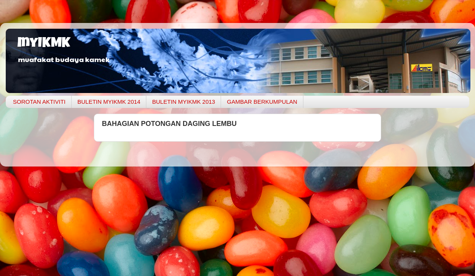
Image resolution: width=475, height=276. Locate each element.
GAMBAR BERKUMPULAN (262, 101)
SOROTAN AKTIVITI (39, 101)
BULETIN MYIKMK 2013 (183, 101)
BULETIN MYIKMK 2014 (108, 101)
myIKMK (43, 44)
